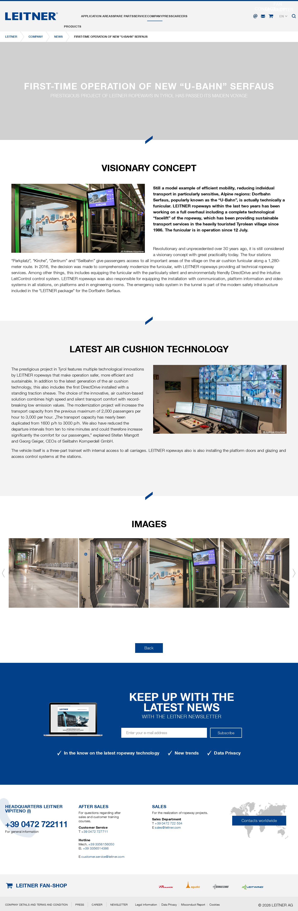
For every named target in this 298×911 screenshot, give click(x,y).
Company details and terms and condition (36, 904)
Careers (215, 15)
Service (159, 15)
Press (197, 15)
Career (97, 904)
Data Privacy (169, 904)
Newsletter (119, 904)
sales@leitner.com (168, 827)
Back (149, 648)
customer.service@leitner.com (102, 857)
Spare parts (136, 15)
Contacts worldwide (259, 820)
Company (179, 15)
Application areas (105, 15)
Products (75, 15)
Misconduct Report (193, 904)
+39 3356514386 (96, 848)
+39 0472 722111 (36, 824)
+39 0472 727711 (94, 832)
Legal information (146, 904)
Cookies (214, 904)
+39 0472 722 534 (168, 823)
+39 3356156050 (101, 844)
